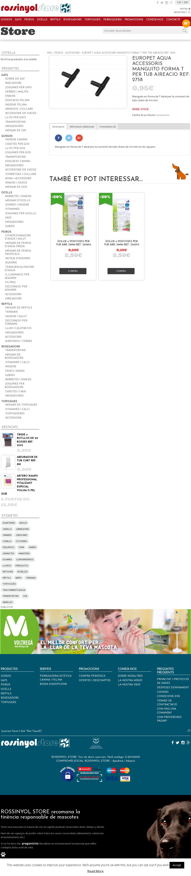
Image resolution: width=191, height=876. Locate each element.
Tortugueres (15, 413)
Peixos (29, 19)
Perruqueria (112, 19)
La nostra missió (130, 680)
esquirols (8, 547)
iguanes (7, 559)
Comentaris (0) (107, 126)
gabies (32, 547)
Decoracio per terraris (16, 322)
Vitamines (12, 209)
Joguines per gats (18, 87)
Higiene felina (16, 105)
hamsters (24, 553)
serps (18, 577)
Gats (18, 19)
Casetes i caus (15, 391)
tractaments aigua (14, 589)
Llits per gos (15, 148)
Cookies (163, 692)
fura (21, 547)
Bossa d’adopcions (53, 684)
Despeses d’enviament (173, 687)
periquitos (21, 565)
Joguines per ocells (20, 213)
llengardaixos (24, 559)
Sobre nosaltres (130, 676)
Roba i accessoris (18, 178)
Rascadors (13, 83)
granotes (8, 553)
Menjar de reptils (18, 308)
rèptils (7, 577)
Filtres (10, 282)
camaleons (22, 528)
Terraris (11, 312)
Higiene (10, 366)
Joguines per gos (18, 152)
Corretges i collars (20, 174)
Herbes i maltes (16, 92)
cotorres (21, 541)
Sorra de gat (15, 79)
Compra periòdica (92, 676)
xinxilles (7, 602)
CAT (179, 2)
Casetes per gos (17, 144)
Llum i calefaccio (18, 328)
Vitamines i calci (17, 362)
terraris (31, 577)
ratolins (8, 571)
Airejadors (13, 298)
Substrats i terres (18, 341)
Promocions (134, 19)
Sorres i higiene (17, 205)
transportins (11, 595)
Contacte (173, 19)
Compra (73, 271)
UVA (25, 595)
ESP (186, 2)
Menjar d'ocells (17, 200)
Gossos (6, 19)
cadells (7, 528)
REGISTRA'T (182, 12)
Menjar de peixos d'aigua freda (18, 245)
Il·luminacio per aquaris (17, 276)
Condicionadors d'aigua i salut (18, 237)
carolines (21, 534)
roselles (22, 571)
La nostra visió (129, 684)
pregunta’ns (30, 843)
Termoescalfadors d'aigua (19, 269)
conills (7, 541)
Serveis (45, 669)
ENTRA (185, 9)
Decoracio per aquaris (16, 288)
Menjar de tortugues (21, 405)
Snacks (10, 96)
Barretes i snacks (18, 196)
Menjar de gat (15, 130)
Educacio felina (17, 100)
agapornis (9, 522)
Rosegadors (72, 19)
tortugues (9, 583)
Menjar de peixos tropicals (18, 252)
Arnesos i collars (19, 109)
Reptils (55, 19)
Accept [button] (177, 865)
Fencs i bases (15, 371)
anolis (23, 522)
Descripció (58, 126)
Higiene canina (16, 139)
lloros (7, 565)
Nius (8, 218)
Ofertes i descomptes (95, 680)
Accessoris (72, 53)
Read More (95, 871)
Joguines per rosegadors (14, 385)
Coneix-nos (154, 19)
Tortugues (92, 19)
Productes (9, 669)
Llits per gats (15, 117)
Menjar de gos (16, 187)
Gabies (10, 226)
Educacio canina (17, 161)
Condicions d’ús (168, 696)
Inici (49, 53)
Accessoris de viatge (20, 113)
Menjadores (14, 126)
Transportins (15, 122)
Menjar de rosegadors (14, 356)
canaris (7, 534)
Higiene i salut (16, 316)
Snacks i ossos (16, 183)
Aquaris (11, 262)
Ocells (42, 19)
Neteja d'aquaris (17, 258)
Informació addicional (82, 126)
